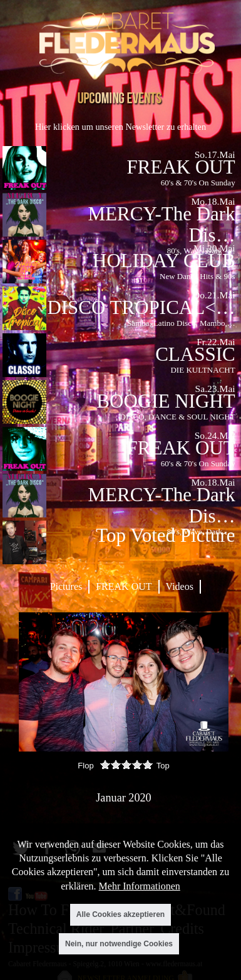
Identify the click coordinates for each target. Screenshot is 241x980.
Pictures (66, 586)
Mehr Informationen (139, 886)
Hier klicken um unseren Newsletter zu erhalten (120, 127)
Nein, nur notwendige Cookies (119, 943)
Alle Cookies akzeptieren (120, 914)
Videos (179, 586)
